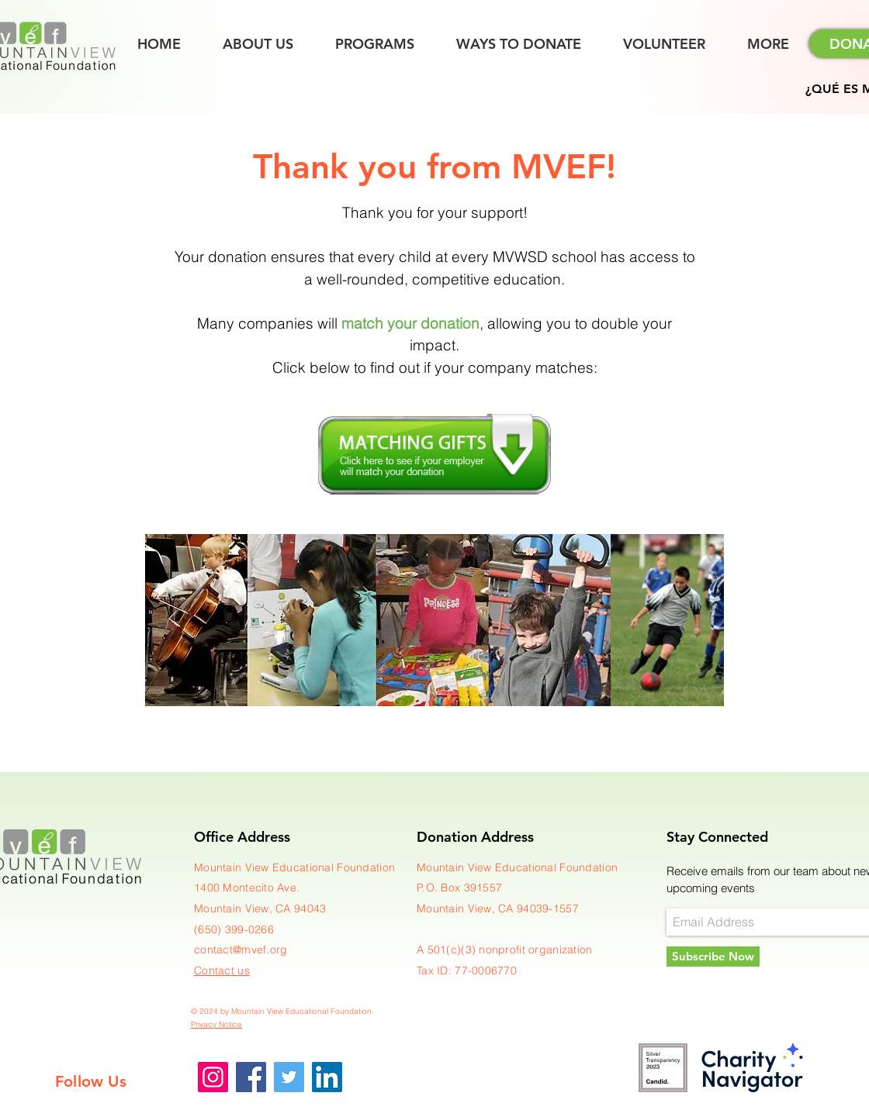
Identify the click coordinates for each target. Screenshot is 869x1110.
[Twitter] (289, 1077)
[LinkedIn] (327, 1077)
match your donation (410, 323)
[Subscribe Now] (713, 956)
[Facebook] (251, 1077)
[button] (767, 44)
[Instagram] (213, 1077)
